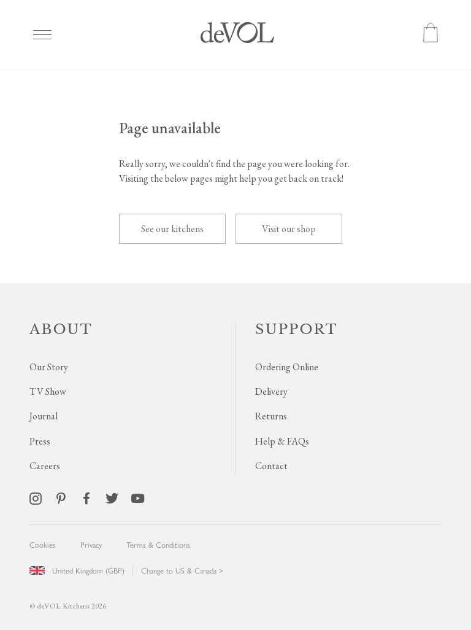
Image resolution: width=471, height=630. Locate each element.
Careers (44, 465)
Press (39, 441)
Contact (271, 465)
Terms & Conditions (158, 544)
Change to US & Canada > (182, 570)
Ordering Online (286, 366)
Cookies (42, 544)
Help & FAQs (282, 441)
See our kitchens (172, 228)
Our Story (48, 366)
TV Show (47, 391)
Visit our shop (289, 228)
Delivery (271, 391)
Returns (271, 416)
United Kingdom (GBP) (76, 570)
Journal (43, 416)
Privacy (91, 544)
